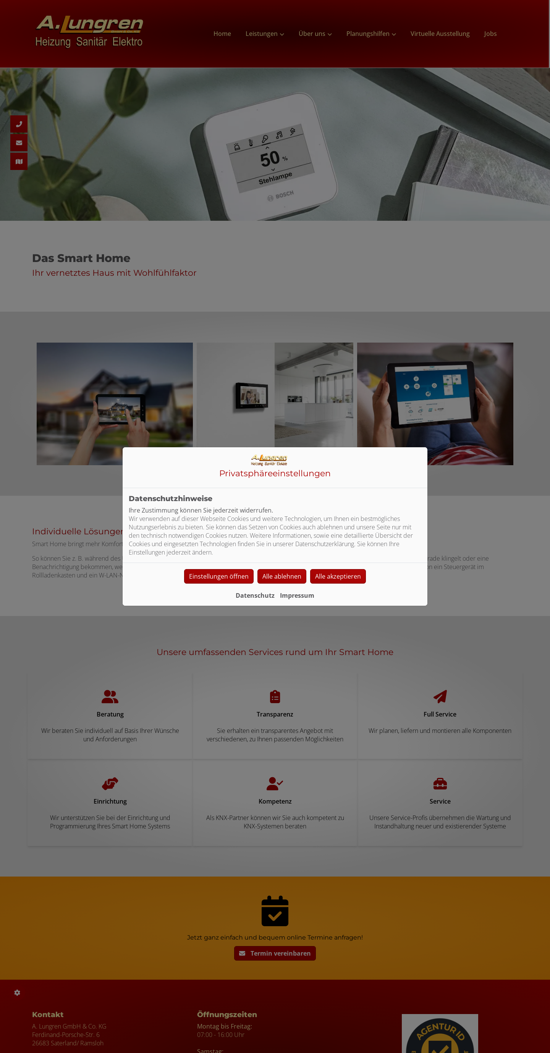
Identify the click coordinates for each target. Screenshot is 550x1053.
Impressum (297, 595)
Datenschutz (255, 595)
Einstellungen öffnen (219, 576)
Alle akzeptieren (338, 576)
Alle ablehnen (281, 576)
